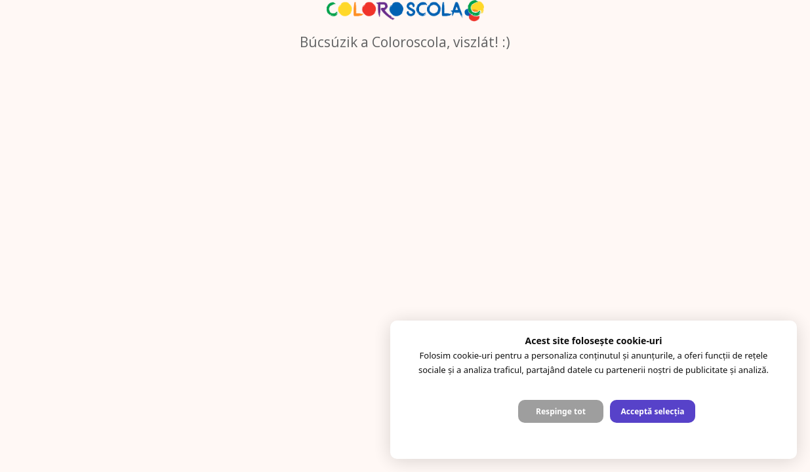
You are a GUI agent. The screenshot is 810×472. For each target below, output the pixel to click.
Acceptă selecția (652, 411)
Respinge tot (561, 411)
